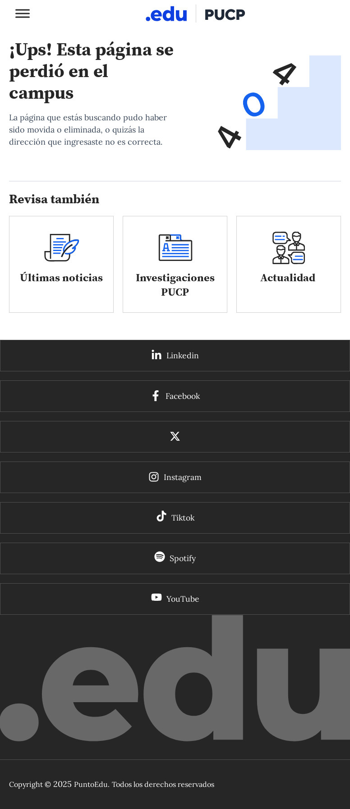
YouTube (182, 599)
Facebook (183, 396)
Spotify (183, 558)
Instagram (183, 477)
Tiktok (182, 517)
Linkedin (182, 355)
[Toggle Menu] (22, 13)
